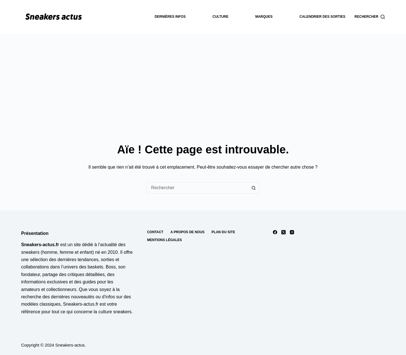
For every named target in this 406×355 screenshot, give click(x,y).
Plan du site (223, 232)
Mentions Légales (164, 240)
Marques (263, 17)
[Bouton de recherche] (253, 187)
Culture (220, 17)
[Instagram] (292, 232)
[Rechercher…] (197, 187)
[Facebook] (275, 232)
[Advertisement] (203, 76)
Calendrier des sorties (322, 17)
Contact (155, 232)
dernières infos (170, 17)
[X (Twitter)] (283, 232)
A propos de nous (187, 232)
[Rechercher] (369, 17)
